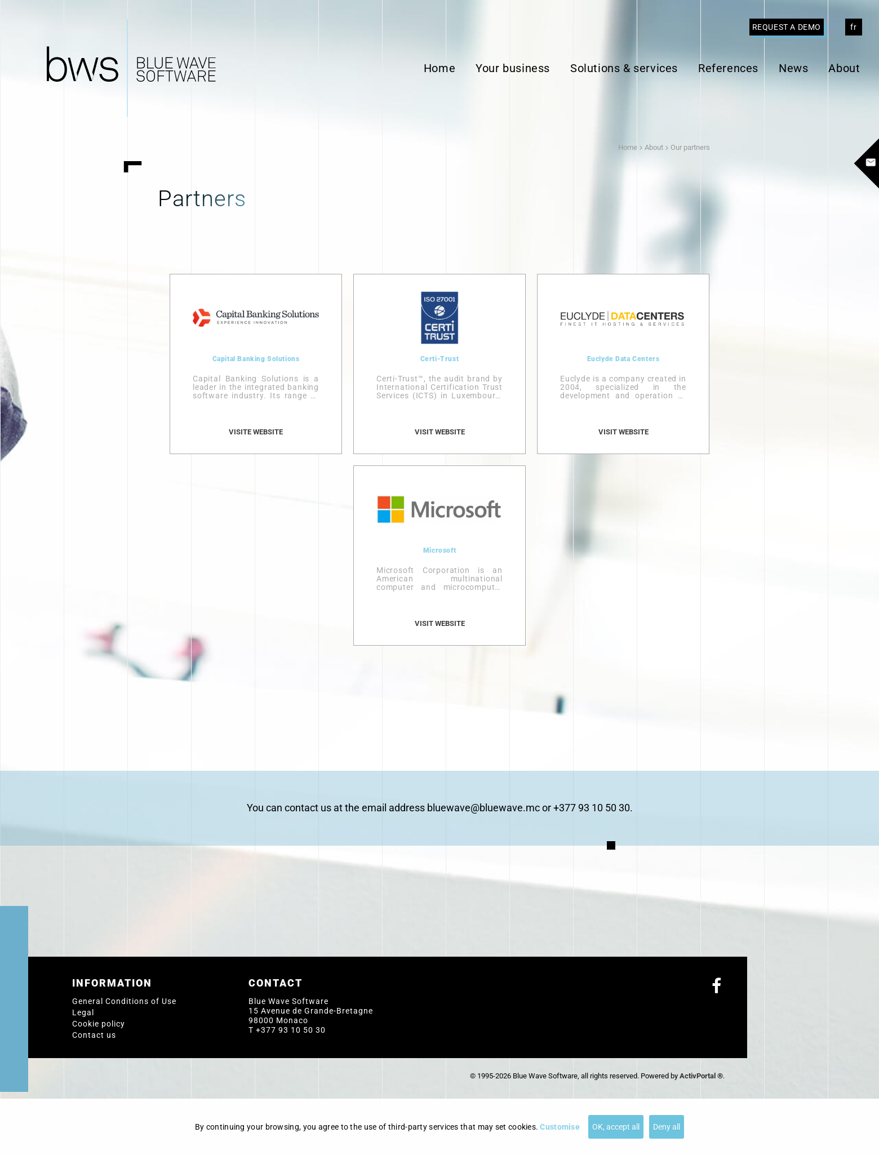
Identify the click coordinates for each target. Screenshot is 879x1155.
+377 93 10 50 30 (291, 1029)
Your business (513, 68)
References (728, 68)
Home (439, 68)
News (793, 68)
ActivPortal (698, 1076)
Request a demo (786, 27)
